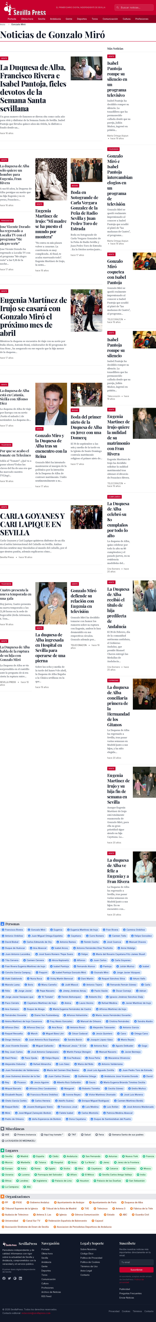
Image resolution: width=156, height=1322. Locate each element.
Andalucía (55, 19)
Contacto (85, 1275)
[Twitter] (9, 1278)
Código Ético (86, 1253)
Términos (137, 1311)
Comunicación (110, 19)
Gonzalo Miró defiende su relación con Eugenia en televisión (83, 601)
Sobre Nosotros (88, 1249)
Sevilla (41, 19)
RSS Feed (46, 1296)
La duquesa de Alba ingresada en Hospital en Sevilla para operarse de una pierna (50, 647)
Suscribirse (136, 1269)
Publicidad (124, 1289)
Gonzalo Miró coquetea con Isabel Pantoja (116, 271)
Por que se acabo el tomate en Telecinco (15, 453)
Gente (69, 19)
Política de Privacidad (91, 1258)
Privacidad (114, 1311)
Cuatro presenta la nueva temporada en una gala (15, 594)
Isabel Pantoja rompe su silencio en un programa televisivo (117, 79)
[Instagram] (14, 1278)
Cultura (127, 19)
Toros (95, 19)
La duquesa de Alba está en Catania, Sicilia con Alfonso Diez (14, 397)
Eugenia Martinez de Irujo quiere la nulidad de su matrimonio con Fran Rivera (118, 434)
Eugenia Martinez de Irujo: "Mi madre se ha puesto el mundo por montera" (50, 223)
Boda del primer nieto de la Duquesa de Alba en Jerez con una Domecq (86, 427)
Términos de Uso (89, 1266)
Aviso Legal (86, 1270)
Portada (12, 19)
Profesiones (141, 19)
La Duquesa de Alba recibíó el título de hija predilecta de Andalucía (118, 607)
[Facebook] (3, 1278)
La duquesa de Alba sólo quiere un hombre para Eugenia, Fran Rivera (14, 174)
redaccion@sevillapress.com (35, 1313)
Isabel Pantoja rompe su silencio (116, 347)
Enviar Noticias (126, 1297)
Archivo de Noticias (51, 1292)
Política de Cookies (90, 1262)
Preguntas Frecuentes (130, 1293)
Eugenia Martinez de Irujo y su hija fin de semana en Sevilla (118, 788)
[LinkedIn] (20, 1278)
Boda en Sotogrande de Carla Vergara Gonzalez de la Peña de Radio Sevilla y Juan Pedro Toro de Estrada (84, 210)
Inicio (2, 24)
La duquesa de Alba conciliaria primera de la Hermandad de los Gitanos (118, 705)
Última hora (27, 19)
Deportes (82, 19)
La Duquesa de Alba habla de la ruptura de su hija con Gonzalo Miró (15, 653)
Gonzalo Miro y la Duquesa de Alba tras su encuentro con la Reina (51, 446)
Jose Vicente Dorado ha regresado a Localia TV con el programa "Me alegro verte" (15, 235)
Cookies (126, 1311)
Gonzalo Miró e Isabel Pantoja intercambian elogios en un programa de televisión (120, 180)
